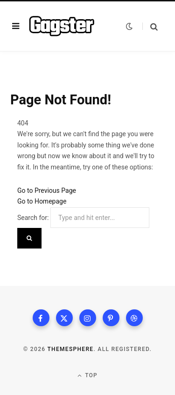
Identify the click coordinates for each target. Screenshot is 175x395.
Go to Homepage (41, 201)
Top (87, 375)
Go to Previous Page (46, 190)
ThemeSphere (70, 349)
